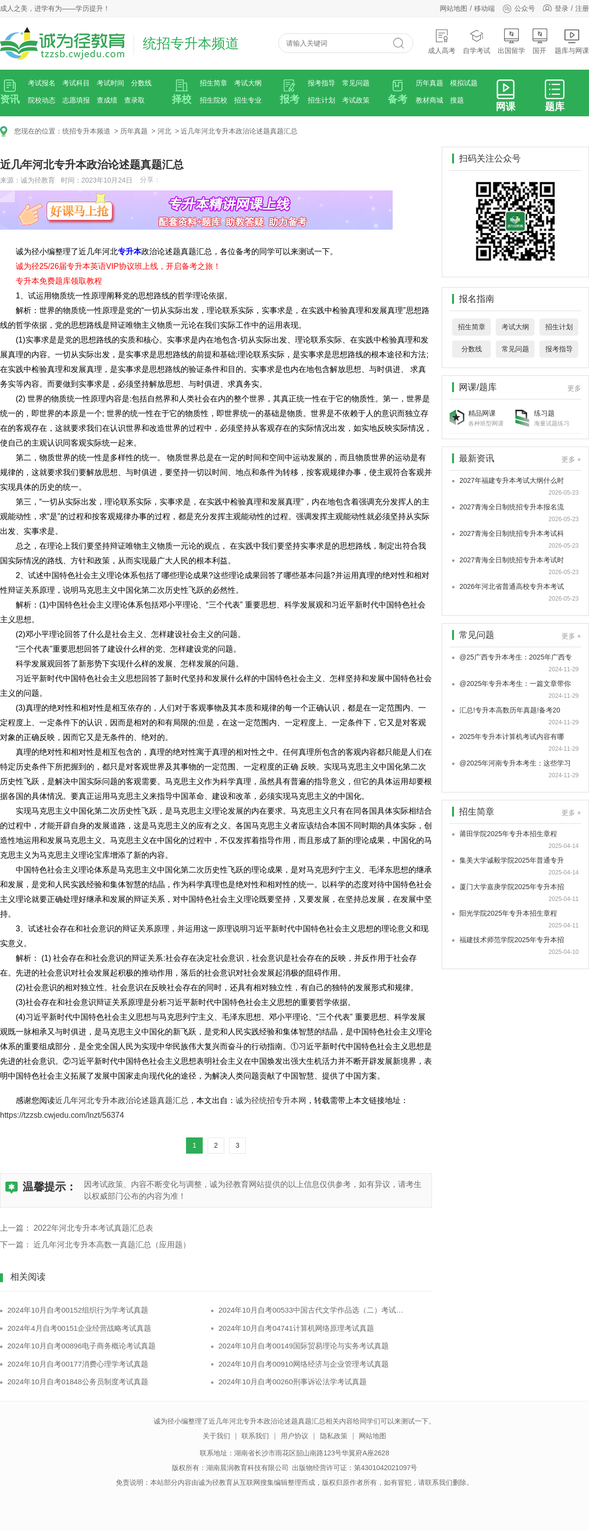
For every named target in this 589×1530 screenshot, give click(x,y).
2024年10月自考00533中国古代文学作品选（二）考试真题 (312, 1310)
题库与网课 (572, 41)
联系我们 (255, 1436)
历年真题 (429, 83)
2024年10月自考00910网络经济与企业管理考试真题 (303, 1364)
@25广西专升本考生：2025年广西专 (515, 657)
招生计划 (321, 100)
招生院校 (213, 100)
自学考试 (476, 41)
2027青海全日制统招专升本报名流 (511, 507)
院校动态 (41, 100)
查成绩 (107, 100)
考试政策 (356, 100)
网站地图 (453, 8)
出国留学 (511, 41)
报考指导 (321, 83)
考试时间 (110, 83)
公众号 (518, 8)
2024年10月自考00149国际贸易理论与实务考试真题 (303, 1346)
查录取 (134, 100)
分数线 (141, 83)
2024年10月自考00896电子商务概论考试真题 (81, 1346)
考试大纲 (248, 83)
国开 (540, 41)
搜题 (457, 100)
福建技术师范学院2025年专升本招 (511, 940)
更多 (574, 388)
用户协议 (294, 1436)
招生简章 (213, 83)
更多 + (571, 459)
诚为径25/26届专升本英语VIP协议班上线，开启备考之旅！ (118, 266)
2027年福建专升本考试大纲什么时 (511, 480)
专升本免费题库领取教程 (59, 281)
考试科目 (76, 83)
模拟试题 (464, 83)
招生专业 (248, 100)
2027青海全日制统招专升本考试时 (511, 560)
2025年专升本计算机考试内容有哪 (511, 736)
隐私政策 (334, 1436)
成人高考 (441, 41)
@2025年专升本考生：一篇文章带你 (515, 683)
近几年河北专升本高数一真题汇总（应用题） (111, 1244)
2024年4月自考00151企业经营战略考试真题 (79, 1328)
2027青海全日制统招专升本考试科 (511, 533)
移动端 (484, 8)
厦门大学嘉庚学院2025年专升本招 (511, 887)
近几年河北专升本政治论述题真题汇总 (239, 131)
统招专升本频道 (86, 131)
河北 (164, 131)
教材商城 (429, 100)
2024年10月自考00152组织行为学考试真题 (77, 1310)
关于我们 (216, 1436)
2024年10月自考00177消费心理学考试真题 (77, 1364)
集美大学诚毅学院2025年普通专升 (511, 860)
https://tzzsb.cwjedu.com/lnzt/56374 (62, 1115)
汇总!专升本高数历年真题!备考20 (509, 710)
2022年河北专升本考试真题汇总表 (93, 1228)
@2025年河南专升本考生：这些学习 (515, 763)
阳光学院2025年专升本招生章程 (508, 913)
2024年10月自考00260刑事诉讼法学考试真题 (292, 1381)
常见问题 (356, 83)
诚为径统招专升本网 (271, 1100)
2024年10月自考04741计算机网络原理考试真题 (296, 1328)
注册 (582, 8)
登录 (561, 8)
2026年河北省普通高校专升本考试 (511, 586)
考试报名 (41, 83)
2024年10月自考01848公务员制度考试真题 (77, 1381)
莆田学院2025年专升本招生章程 (508, 834)
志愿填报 (76, 100)
